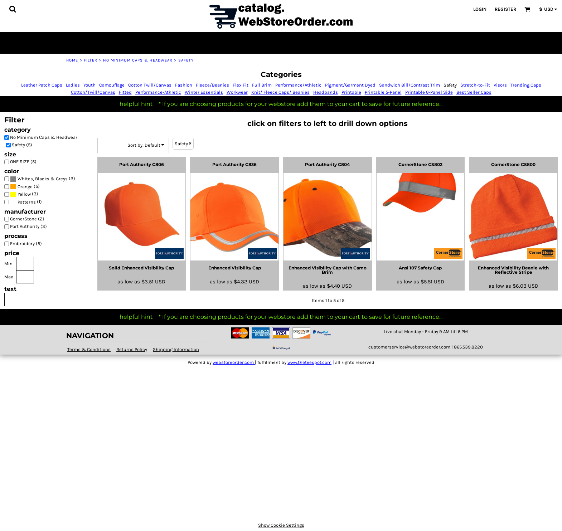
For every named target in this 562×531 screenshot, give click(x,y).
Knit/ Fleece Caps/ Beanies (280, 92)
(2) (42, 178)
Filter (91, 60)
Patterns (27, 202)
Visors (500, 85)
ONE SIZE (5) (23, 161)
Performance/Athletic (298, 85)
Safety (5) (22, 144)
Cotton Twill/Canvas (149, 85)
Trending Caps (525, 85)
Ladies (73, 85)
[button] (12, 9)
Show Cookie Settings (281, 525)
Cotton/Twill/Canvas (93, 92)
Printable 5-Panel (383, 92)
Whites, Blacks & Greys (43, 178)
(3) (24, 194)
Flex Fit (240, 85)
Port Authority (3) (28, 226)
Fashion (183, 85)
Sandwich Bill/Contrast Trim (409, 85)
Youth (89, 85)
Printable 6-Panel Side (429, 92)
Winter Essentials (204, 92)
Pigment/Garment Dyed (350, 85)
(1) (26, 202)
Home (72, 60)
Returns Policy (131, 349)
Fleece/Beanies (212, 85)
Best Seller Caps (473, 92)
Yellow (24, 194)
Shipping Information (176, 349)
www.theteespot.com (309, 362)
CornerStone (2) (27, 218)
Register (505, 9)
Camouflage (112, 85)
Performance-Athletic (158, 92)
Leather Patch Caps (41, 85)
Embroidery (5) (26, 243)
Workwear (237, 92)
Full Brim (262, 85)
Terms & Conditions (89, 349)
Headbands (325, 92)
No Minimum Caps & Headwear (138, 60)
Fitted (125, 92)
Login (479, 9)
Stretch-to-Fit (475, 85)
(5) (25, 186)
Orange (25, 186)
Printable (351, 92)
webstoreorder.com (234, 362)
